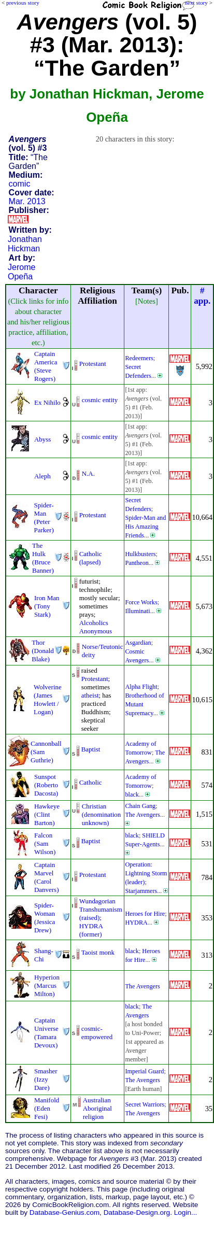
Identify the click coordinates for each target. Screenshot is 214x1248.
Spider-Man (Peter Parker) (44, 517)
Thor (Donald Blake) (42, 651)
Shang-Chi (43, 955)
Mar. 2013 (27, 201)
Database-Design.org (137, 1212)
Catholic (90, 782)
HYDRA (136, 922)
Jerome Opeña (21, 272)
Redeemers (139, 358)
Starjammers (141, 891)
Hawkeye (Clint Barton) (47, 814)
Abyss (42, 439)
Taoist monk (98, 952)
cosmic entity (100, 400)
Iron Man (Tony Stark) (47, 606)
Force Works (141, 602)
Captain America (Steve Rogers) (46, 366)
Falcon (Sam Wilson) (44, 843)
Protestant (92, 363)
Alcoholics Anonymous (95, 627)
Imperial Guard (144, 1071)
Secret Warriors (144, 1104)
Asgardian (138, 642)
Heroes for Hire (145, 913)
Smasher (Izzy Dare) (46, 1079)
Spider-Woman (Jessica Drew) (44, 917)
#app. (202, 296)
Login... (185, 1212)
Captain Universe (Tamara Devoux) (46, 1032)
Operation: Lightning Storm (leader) (146, 873)
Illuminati (137, 611)
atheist (90, 695)
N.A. (88, 473)
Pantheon (137, 562)
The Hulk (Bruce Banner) (43, 558)
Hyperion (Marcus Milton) (47, 985)
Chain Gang (140, 806)
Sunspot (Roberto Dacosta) (46, 785)
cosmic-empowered (96, 1033)
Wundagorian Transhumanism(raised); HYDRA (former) (100, 917)
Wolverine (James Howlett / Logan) (48, 699)
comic (20, 183)
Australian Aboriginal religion (97, 1108)
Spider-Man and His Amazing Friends (145, 526)
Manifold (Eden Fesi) (46, 1108)
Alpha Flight (141, 686)
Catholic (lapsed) (90, 558)
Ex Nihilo (47, 402)
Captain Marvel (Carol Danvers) (46, 877)
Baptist (91, 749)
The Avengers (142, 814)
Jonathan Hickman (25, 244)
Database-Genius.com (64, 1212)
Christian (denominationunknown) (101, 814)
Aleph (42, 476)
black (132, 794)
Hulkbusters (140, 554)
